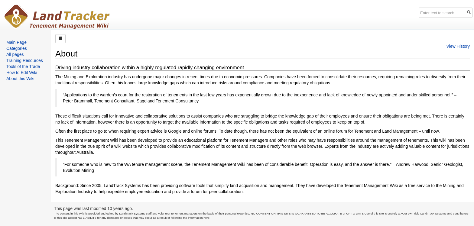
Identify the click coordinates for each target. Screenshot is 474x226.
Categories (16, 48)
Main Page (16, 42)
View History (458, 46)
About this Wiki (20, 78)
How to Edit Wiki (21, 72)
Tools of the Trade (23, 66)
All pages (15, 54)
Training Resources (24, 60)
